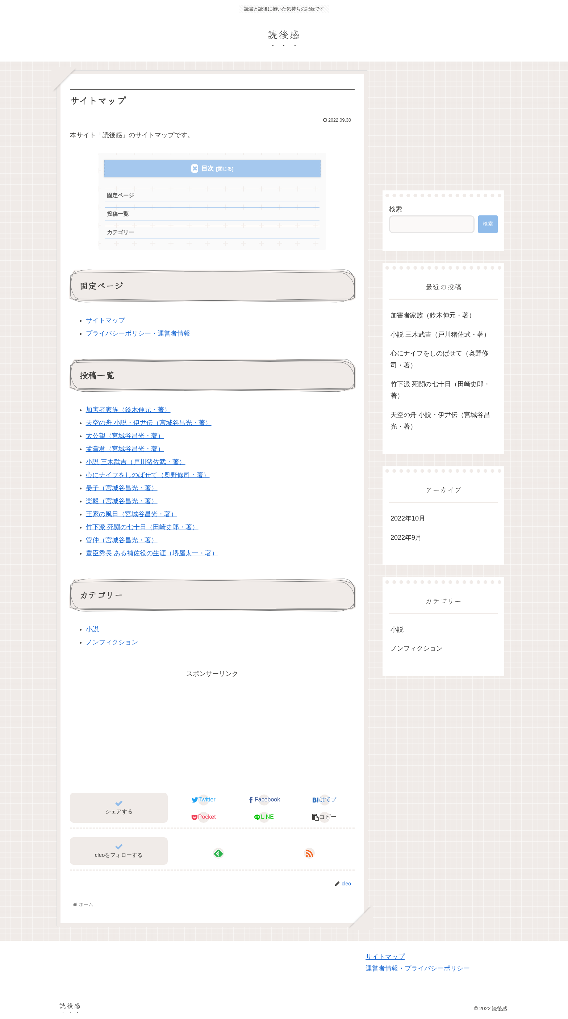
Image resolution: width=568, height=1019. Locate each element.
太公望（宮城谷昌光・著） (125, 435)
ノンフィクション (112, 642)
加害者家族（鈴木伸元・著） (128, 409)
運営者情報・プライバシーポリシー (418, 968)
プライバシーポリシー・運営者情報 (138, 333)
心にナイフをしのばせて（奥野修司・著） (148, 475)
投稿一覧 (118, 214)
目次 (207, 168)
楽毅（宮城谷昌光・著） (122, 501)
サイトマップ (105, 320)
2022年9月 (406, 537)
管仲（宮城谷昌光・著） (122, 540)
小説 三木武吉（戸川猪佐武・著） (135, 462)
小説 (92, 629)
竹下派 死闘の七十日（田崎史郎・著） (142, 527)
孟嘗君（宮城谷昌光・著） (125, 448)
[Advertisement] (212, 730)
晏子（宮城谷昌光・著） (122, 488)
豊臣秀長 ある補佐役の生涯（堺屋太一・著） (152, 553)
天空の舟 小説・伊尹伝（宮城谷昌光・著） (149, 422)
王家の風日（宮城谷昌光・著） (131, 514)
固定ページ (120, 195)
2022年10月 (407, 518)
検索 (395, 209)
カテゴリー (120, 232)
